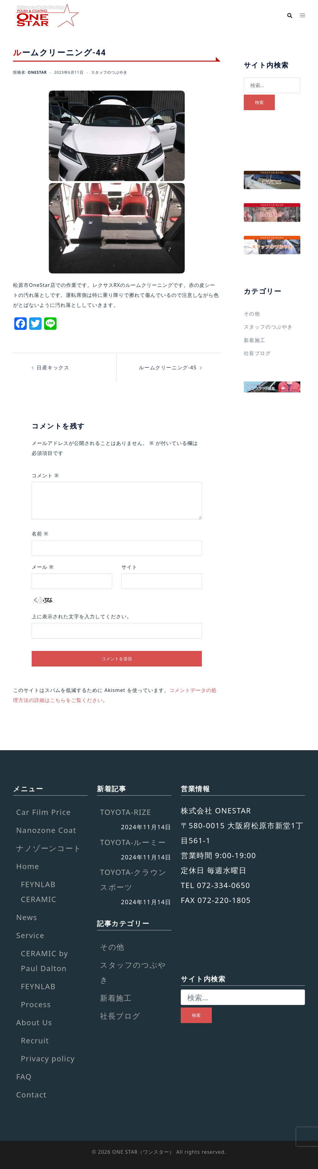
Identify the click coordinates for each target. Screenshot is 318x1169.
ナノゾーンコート (49, 848)
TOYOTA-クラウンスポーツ (133, 879)
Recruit (35, 1040)
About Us (34, 1022)
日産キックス (53, 367)
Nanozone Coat (46, 830)
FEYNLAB (38, 986)
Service (30, 935)
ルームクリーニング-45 (168, 367)
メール (43, 566)
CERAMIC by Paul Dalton (44, 960)
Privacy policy (48, 1058)
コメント (45, 475)
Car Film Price (43, 812)
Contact (31, 1094)
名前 (40, 533)
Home (27, 866)
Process (36, 1004)
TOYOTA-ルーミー (133, 842)
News (26, 917)
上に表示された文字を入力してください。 (82, 616)
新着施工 (255, 339)
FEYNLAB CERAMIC (39, 891)
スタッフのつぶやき (109, 72)
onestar (37, 72)
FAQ (24, 1076)
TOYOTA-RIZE (125, 812)
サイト (129, 566)
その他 (252, 313)
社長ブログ (257, 352)
